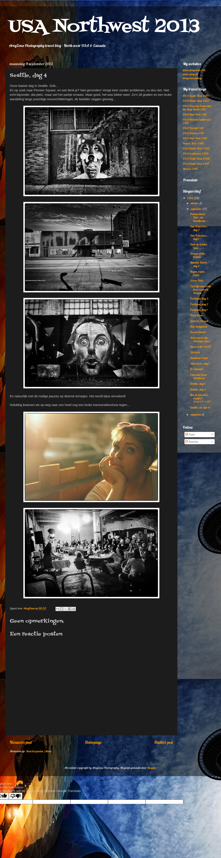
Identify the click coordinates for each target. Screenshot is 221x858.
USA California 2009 (195, 153)
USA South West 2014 (196, 95)
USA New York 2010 (195, 138)
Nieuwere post (21, 742)
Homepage (93, 742)
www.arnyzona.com (194, 70)
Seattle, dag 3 (198, 389)
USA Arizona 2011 (193, 133)
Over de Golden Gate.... (198, 245)
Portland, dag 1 (198, 309)
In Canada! (196, 369)
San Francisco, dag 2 (199, 227)
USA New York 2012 (195, 114)
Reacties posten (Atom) (39, 751)
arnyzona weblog (192, 78)
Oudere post (163, 742)
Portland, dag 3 (199, 298)
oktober (195, 203)
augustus (196, 414)
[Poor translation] (15, 796)
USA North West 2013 (196, 101)
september (196, 209)
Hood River (196, 315)
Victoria (195, 352)
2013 (190, 198)
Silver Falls (196, 280)
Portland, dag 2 (199, 304)
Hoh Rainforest (198, 326)
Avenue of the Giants (197, 255)
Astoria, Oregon (199, 321)
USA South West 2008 (196, 158)
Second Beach (198, 332)
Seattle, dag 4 (198, 383)
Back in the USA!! (200, 346)
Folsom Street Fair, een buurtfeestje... (199, 217)
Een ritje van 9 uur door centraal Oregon (200, 289)
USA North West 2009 (196, 148)
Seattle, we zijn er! (200, 407)
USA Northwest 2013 (104, 27)
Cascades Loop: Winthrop (198, 376)
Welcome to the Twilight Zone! (200, 339)
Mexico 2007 (190, 168)
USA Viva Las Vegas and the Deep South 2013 (197, 107)
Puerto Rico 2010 (193, 143)
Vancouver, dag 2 (200, 363)
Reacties (191, 441)
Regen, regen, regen (197, 273)
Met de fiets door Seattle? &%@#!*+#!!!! (200, 398)
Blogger (151, 767)
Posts (189, 434)
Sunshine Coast (199, 358)
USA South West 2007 (196, 163)
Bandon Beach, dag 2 (198, 264)
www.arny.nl (190, 74)
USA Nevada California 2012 (196, 121)
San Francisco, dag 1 (199, 237)
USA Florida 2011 (193, 128)
